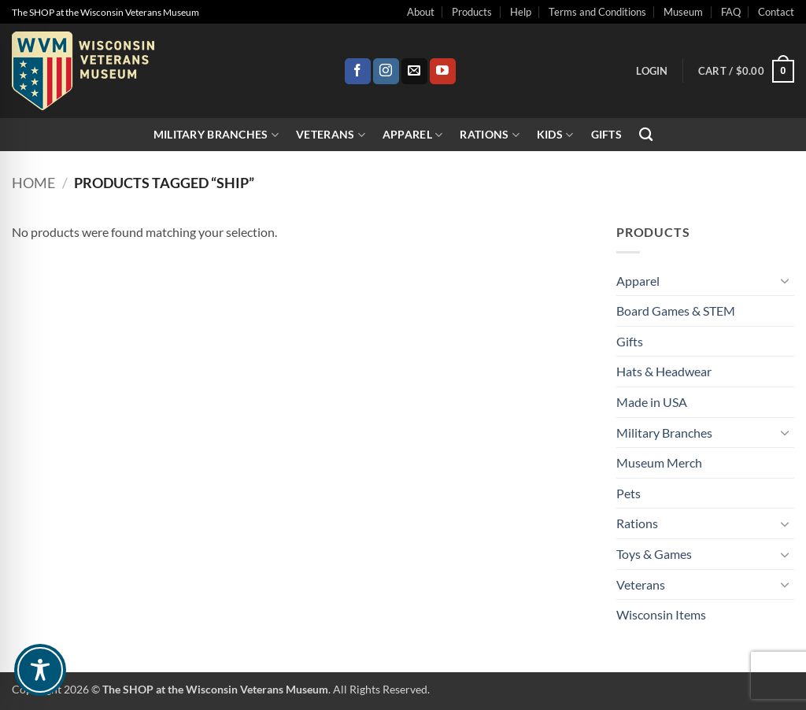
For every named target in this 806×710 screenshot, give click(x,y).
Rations (489, 135)
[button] (651, 71)
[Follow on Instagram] (386, 71)
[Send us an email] (414, 71)
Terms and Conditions (597, 12)
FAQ (731, 12)
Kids (555, 135)
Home (33, 182)
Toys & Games (654, 553)
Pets (628, 493)
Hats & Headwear (664, 371)
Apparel (413, 135)
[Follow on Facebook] (358, 71)
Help (520, 12)
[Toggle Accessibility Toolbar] (40, 669)
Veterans (330, 135)
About (420, 12)
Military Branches (216, 135)
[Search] (646, 135)
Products (472, 12)
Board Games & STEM (675, 310)
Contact (776, 12)
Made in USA (651, 401)
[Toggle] (784, 280)
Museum (683, 12)
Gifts (606, 134)
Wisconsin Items (661, 614)
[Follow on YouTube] (443, 71)
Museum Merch (659, 462)
